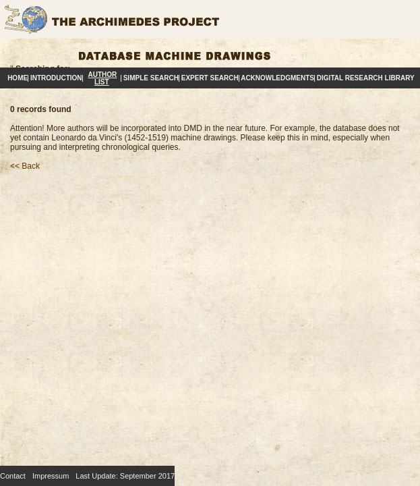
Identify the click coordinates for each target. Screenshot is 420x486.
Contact (13, 476)
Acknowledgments (277, 78)
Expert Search (210, 78)
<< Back (25, 166)
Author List (102, 78)
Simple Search (151, 78)
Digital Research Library (366, 78)
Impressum (50, 476)
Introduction (56, 78)
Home (17, 78)
